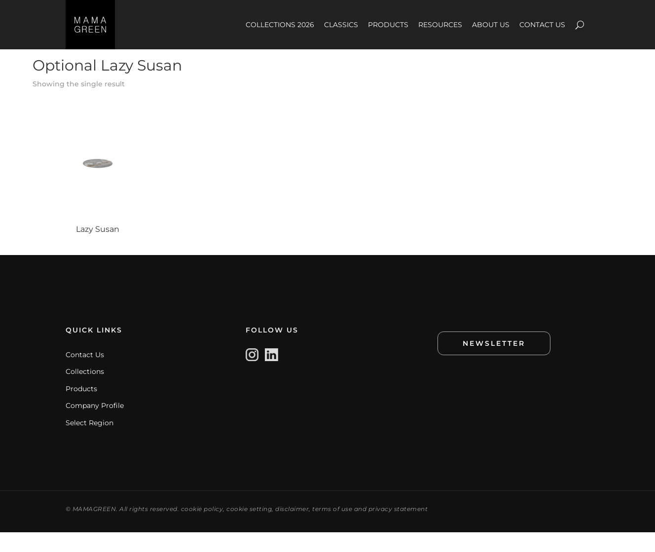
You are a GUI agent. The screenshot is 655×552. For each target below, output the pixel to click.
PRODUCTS (388, 24)
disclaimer (292, 528)
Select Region (89, 442)
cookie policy (202, 528)
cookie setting (249, 528)
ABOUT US (490, 24)
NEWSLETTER (494, 363)
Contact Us (85, 374)
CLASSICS (341, 24)
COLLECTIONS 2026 (280, 24)
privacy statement (398, 528)
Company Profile (95, 425)
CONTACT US (542, 24)
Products (81, 408)
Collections (85, 391)
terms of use (332, 528)
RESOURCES (440, 24)
